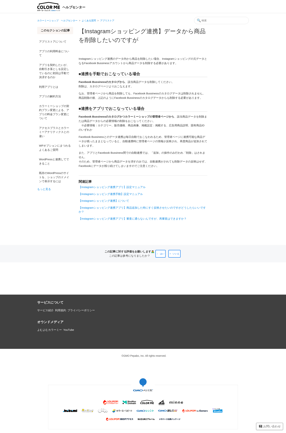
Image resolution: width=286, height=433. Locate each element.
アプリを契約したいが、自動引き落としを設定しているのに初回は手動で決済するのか (54, 71)
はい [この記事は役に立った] (162, 253)
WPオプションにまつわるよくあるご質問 (55, 147)
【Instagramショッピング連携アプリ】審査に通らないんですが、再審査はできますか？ (133, 218)
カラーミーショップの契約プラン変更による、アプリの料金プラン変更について (54, 112)
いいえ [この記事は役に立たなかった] (176, 253)
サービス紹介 (45, 310)
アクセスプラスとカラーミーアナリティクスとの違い (54, 132)
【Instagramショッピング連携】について (104, 200)
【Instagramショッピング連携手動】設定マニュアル (111, 194)
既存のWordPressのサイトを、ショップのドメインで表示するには (54, 177)
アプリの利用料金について (54, 53)
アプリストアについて (52, 41)
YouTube (68, 329)
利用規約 (60, 310)
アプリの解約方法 (50, 96)
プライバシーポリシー (81, 310)
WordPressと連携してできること (54, 161)
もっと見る (44, 189)
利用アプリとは (48, 86)
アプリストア (107, 20)
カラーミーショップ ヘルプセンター (57, 20)
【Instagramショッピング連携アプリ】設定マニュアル (112, 187)
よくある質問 (89, 20)
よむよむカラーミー (49, 329)
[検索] (221, 20)
